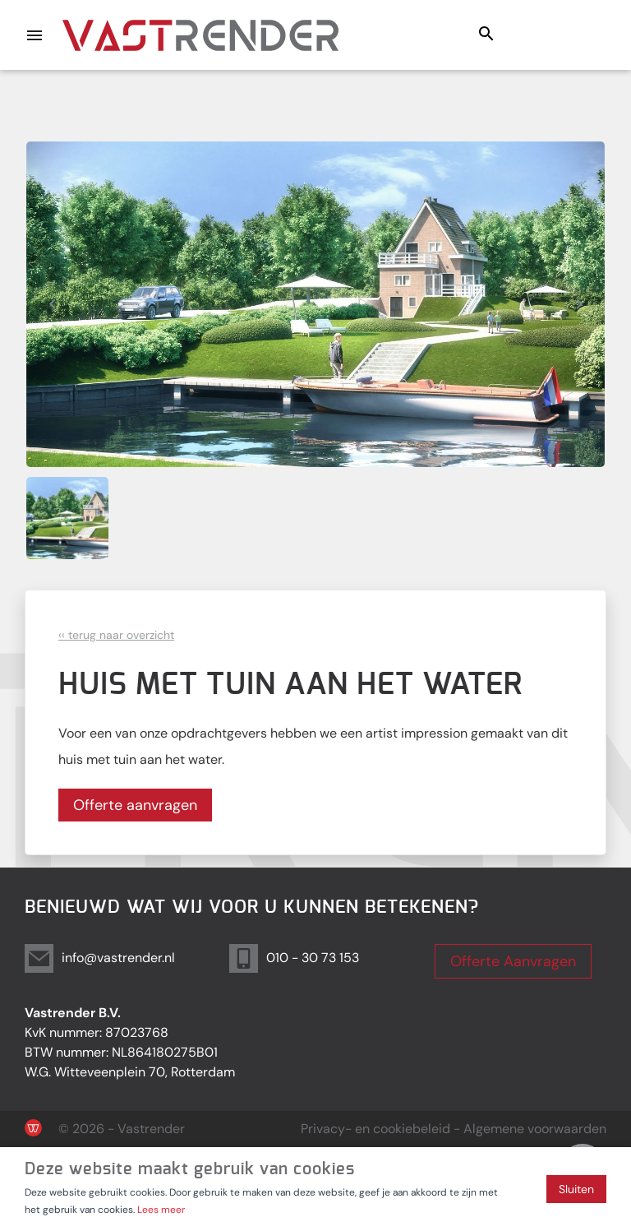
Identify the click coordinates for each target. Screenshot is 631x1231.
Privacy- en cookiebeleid (375, 1128)
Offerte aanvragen (135, 805)
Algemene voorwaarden (534, 1128)
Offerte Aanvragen (513, 961)
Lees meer (161, 1209)
